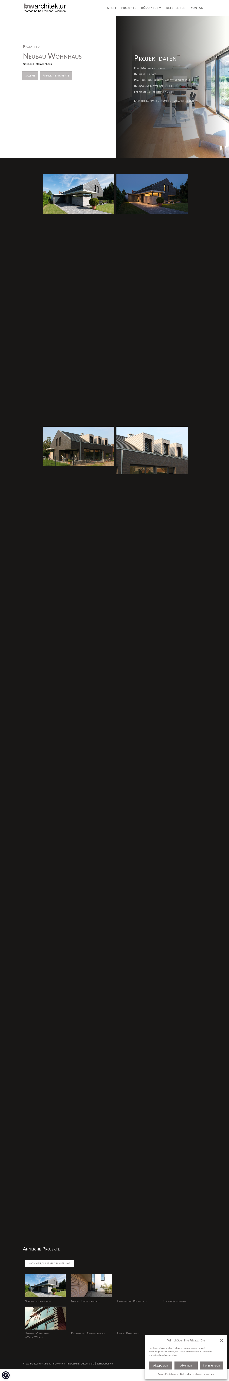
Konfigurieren (211, 1365)
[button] (221, 1340)
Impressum (209, 1374)
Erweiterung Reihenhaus (131, 1301)
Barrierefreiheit (104, 1363)
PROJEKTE (128, 7)
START (111, 7)
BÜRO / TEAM (151, 7)
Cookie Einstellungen (168, 1374)
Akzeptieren (160, 1365)
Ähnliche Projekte (56, 75)
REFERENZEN (176, 7)
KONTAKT (197, 7)
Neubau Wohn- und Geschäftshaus (37, 1334)
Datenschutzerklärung (191, 1374)
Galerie (30, 75)
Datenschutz (87, 1363)
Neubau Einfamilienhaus (39, 1301)
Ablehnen (186, 1365)
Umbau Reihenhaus (174, 1301)
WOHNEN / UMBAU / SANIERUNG (49, 1263)
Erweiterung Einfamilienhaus (88, 1333)
